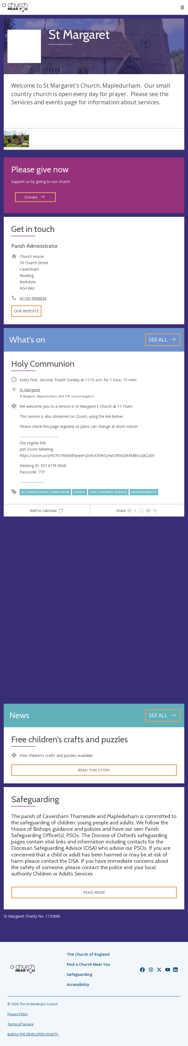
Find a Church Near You (88, 964)
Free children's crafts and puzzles (69, 739)
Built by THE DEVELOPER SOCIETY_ (33, 1034)
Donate (34, 197)
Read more (94, 892)
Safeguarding (79, 974)
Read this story (94, 770)
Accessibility (78, 984)
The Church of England (88, 954)
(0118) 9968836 (33, 298)
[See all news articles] (163, 715)
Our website (26, 310)
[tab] (46, 511)
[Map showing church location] (94, 610)
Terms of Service (20, 1024)
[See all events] (163, 340)
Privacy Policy (17, 1014)
